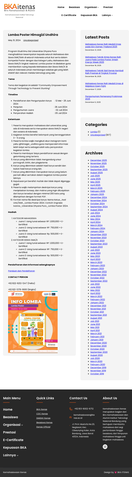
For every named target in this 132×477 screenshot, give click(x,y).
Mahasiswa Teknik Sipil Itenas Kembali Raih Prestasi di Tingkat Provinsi (104, 72)
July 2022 (95, 284)
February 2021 (97, 336)
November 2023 (98, 237)
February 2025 (97, 191)
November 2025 (98, 163)
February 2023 (97, 265)
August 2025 (96, 172)
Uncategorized (30, 40)
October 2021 (97, 311)
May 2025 (95, 181)
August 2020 (96, 355)
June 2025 (95, 178)
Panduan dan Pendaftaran (21, 270)
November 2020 (98, 345)
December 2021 (98, 305)
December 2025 (98, 160)
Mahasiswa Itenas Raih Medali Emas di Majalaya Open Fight (104, 84)
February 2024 (97, 228)
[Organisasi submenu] (98, 7)
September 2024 (99, 206)
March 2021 (96, 333)
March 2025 (96, 188)
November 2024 (98, 200)
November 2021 (98, 308)
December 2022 (98, 271)
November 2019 (98, 370)
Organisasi (90, 7)
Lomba (93, 131)
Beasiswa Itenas (44, 422)
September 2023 (98, 243)
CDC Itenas (42, 413)
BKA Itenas (41, 409)
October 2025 (97, 166)
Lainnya (106, 15)
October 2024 (97, 203)
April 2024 (95, 222)
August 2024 (96, 209)
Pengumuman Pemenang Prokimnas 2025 (103, 97)
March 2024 (96, 225)
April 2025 (95, 185)
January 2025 (97, 194)
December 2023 (98, 234)
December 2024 (98, 197)
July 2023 (95, 250)
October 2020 (97, 349)
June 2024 (95, 216)
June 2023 (95, 253)
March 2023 (96, 262)
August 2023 (96, 246)
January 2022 (97, 302)
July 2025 (95, 175)
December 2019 (98, 367)
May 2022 (95, 290)
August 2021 (96, 318)
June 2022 (95, 287)
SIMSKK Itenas (43, 418)
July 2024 (95, 212)
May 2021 (94, 327)
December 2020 (98, 342)
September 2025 (99, 169)
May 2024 (95, 219)
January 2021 (96, 339)
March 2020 (96, 361)
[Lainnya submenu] (112, 15)
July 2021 (94, 321)
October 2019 (97, 373)
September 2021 (98, 315)
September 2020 (99, 352)
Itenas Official (43, 426)
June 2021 (95, 324)
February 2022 (97, 299)
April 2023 (95, 259)
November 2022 (98, 274)
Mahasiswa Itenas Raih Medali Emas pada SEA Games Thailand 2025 (103, 45)
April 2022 (95, 293)
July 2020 (95, 358)
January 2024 (97, 231)
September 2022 (98, 280)
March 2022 (96, 296)
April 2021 (95, 330)
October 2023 (97, 240)
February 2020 (97, 364)
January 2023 (97, 268)
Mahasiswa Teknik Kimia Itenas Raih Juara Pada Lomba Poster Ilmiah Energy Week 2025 (103, 60)
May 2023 (95, 256)
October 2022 (97, 277)
